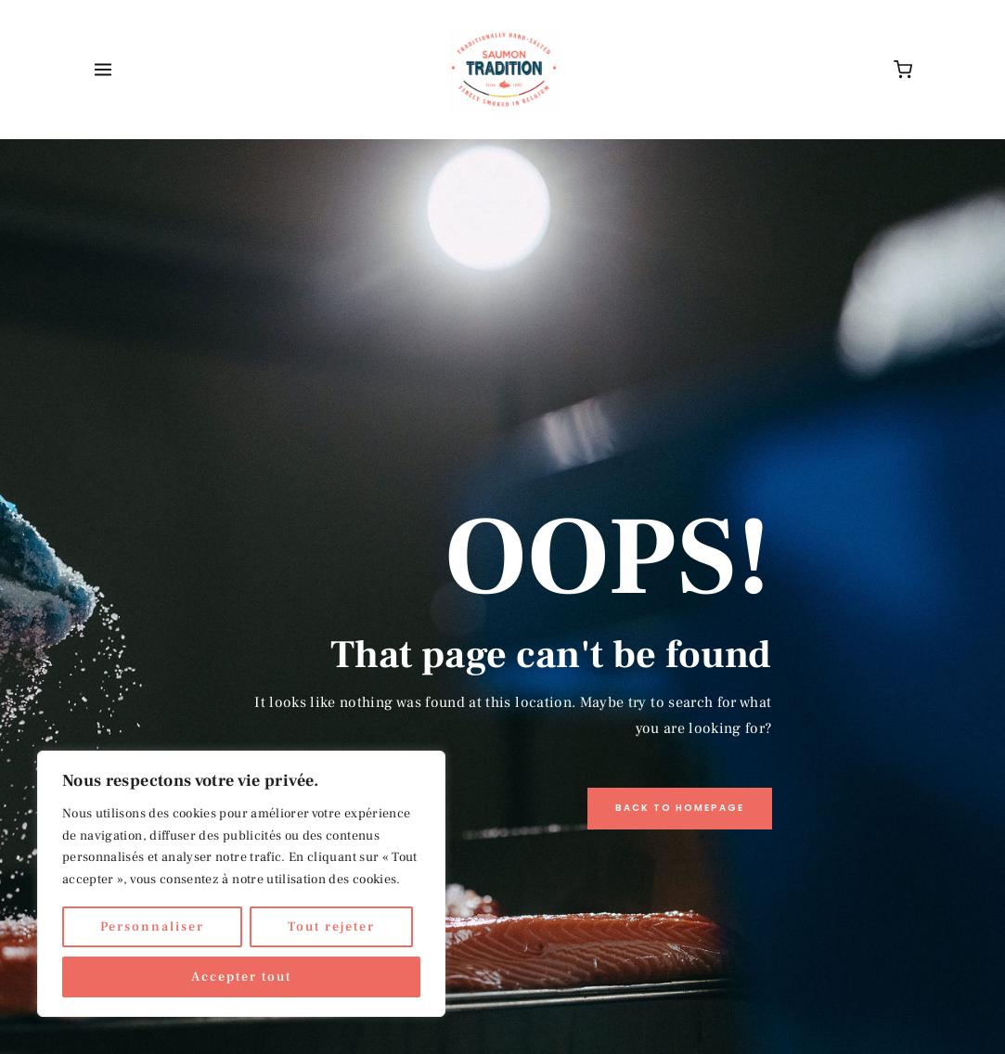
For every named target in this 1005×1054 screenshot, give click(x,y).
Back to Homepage (679, 808)
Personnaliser (152, 927)
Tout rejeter (331, 927)
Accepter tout (241, 977)
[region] (241, 884)
